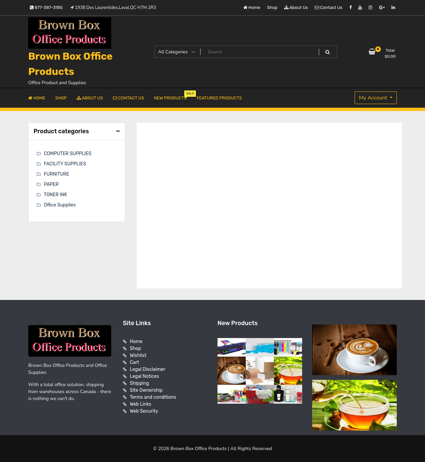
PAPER (51, 184)
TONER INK (55, 195)
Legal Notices (144, 376)
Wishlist (138, 355)
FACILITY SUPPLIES (65, 164)
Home (251, 7)
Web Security (144, 411)
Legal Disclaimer (147, 369)
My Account (373, 97)
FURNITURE (56, 174)
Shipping (139, 383)
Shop (272, 7)
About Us (296, 7)
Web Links (140, 404)
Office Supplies (60, 205)
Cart (134, 362)
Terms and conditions (153, 397)
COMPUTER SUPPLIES (67, 153)
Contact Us (328, 7)
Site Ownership (146, 390)
